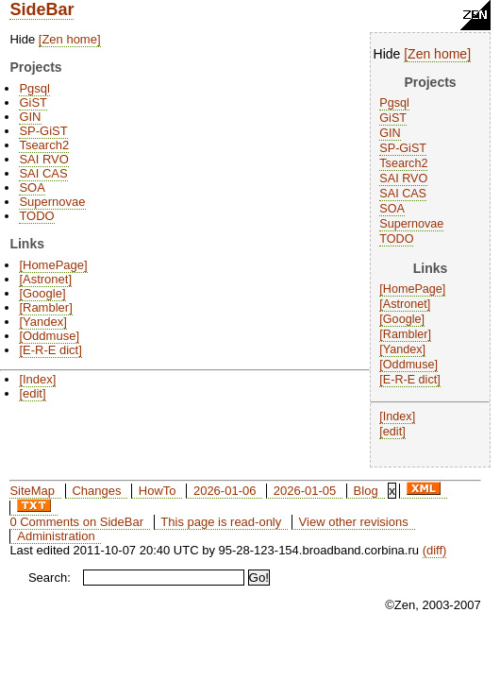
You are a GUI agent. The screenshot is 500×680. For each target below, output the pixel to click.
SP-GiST (402, 148)
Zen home (437, 53)
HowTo (157, 491)
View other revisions (353, 522)
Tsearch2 (403, 163)
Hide (387, 53)
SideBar (41, 9)
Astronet (405, 304)
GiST (393, 118)
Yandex (403, 349)
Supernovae (411, 223)
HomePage (412, 289)
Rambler (405, 334)
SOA (392, 208)
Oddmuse (409, 364)
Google (402, 319)
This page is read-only (220, 522)
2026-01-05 (305, 491)
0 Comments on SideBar (76, 522)
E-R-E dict (410, 379)
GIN (389, 133)
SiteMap (32, 491)
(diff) (435, 550)
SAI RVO (403, 178)
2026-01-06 (225, 491)
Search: (49, 577)
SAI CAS (402, 193)
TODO (396, 239)
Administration (55, 536)
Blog (366, 491)
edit (392, 431)
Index (397, 416)
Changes (96, 491)
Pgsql (394, 103)
